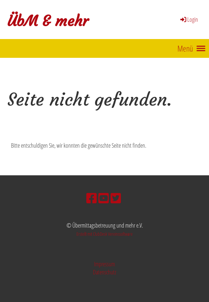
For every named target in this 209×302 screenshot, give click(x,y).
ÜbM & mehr (47, 21)
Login (188, 19)
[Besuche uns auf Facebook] (91, 198)
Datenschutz (104, 272)
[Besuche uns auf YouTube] (103, 198)
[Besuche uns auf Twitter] (116, 198)
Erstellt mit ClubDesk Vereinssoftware (104, 234)
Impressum (104, 264)
